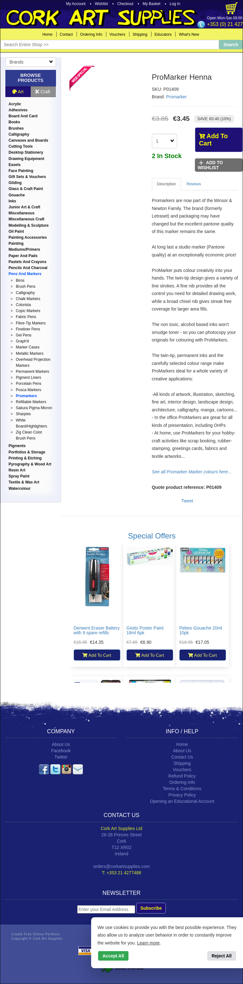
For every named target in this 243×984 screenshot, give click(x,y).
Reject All (222, 955)
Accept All (113, 955)
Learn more (148, 942)
